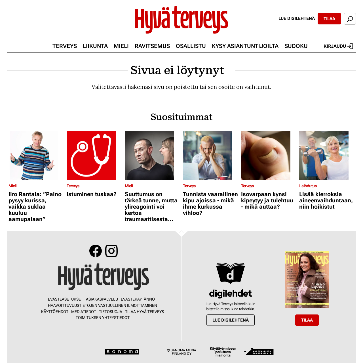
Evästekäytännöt (139, 299)
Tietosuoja (110, 311)
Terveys (64, 46)
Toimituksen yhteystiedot (103, 317)
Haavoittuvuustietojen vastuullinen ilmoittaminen (102, 305)
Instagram (111, 251)
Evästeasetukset (65, 299)
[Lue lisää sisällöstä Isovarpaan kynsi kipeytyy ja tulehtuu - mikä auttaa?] (268, 155)
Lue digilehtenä (296, 18)
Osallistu (191, 46)
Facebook (95, 251)
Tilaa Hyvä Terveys (144, 311)
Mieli (121, 46)
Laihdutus (308, 186)
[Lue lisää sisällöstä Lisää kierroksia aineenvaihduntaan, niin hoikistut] (326, 155)
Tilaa (329, 18)
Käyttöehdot (54, 311)
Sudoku (296, 46)
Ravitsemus (152, 46)
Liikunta (95, 46)
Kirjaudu (338, 46)
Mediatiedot (83, 311)
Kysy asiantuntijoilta (245, 46)
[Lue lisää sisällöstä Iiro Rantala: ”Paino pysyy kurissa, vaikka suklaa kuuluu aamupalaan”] (36, 155)
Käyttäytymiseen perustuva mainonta (223, 352)
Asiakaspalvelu (102, 299)
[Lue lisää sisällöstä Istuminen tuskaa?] (94, 155)
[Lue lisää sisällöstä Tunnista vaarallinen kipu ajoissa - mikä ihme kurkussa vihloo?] (210, 155)
